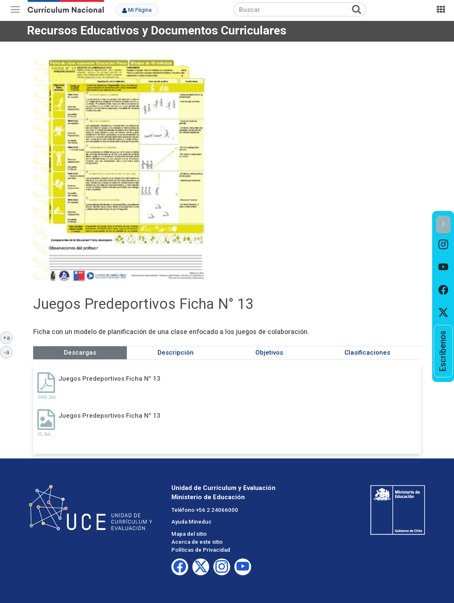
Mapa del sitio (189, 534)
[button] (443, 225)
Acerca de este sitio (197, 542)
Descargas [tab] (80, 352)
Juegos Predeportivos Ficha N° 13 (109, 378)
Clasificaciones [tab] (367, 352)
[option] (443, 245)
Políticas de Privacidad (200, 550)
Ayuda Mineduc (191, 522)
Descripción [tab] (175, 352)
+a (8, 337)
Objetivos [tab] (269, 352)
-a (8, 352)
